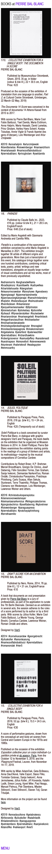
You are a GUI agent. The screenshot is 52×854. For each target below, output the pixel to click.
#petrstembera (8, 824)
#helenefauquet (19, 301)
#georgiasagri (8, 294)
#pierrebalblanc (9, 153)
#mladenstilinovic (9, 821)
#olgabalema (7, 332)
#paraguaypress (26, 507)
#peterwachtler (34, 332)
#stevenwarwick (38, 341)
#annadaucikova (17, 814)
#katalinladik (34, 817)
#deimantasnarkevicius (12, 501)
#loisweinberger (25, 147)
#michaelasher (32, 319)
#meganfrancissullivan (12, 319)
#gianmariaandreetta (26, 294)
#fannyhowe (28, 291)
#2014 (4, 636)
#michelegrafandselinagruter (15, 326)
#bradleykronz (8, 285)
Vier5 (17, 630)
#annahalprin (15, 144)
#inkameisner (23, 304)
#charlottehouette (10, 288)
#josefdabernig (27, 504)
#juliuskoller (7, 639)
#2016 (4, 495)
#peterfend (20, 332)
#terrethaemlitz (8, 513)
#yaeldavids (39, 153)
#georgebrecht (34, 636)
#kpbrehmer (42, 504)
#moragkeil (36, 326)
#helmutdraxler (35, 301)
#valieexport (19, 827)
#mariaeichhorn (42, 147)
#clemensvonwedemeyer (13, 498)
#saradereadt (42, 338)
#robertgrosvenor (9, 338)
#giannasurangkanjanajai (13, 297)
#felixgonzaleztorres (35, 501)
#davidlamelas (8, 147)
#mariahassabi (8, 150)
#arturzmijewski (31, 144)
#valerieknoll (19, 344)
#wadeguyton (34, 344)
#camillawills (23, 285)
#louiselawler (37, 313)
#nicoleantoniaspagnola (13, 329)
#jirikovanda (7, 817)
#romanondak (8, 645)
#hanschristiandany (37, 297)
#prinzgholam (25, 153)
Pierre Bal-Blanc (18, 598)
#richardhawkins (26, 335)
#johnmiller (36, 310)
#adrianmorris (8, 282)
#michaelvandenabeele (13, 322)
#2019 (4, 144)
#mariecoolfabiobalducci (29, 150)
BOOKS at (8, 4)
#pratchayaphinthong (28, 510)
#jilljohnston (32, 307)
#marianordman (9, 316)
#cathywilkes (36, 285)
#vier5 (19, 645)
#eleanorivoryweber (11, 291)
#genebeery (42, 291)
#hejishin (5, 301)
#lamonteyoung (22, 639)
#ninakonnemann (35, 329)
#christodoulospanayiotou (21, 495)
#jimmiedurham (9, 310)
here (3, 802)
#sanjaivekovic (41, 824)
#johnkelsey (24, 310)
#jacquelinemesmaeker (12, 307)
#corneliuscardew (17, 636)
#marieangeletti (26, 316)
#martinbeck (41, 316)
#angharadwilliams (25, 282)
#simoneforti (22, 341)
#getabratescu (33, 814)
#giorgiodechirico (9, 504)
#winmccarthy (8, 347)
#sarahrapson (8, 341)
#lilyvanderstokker (20, 313)
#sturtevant (6, 344)
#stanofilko (6, 827)
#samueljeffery (27, 338)
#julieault (5, 313)
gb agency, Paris (27, 755)
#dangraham (26, 288)
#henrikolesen (8, 304)
